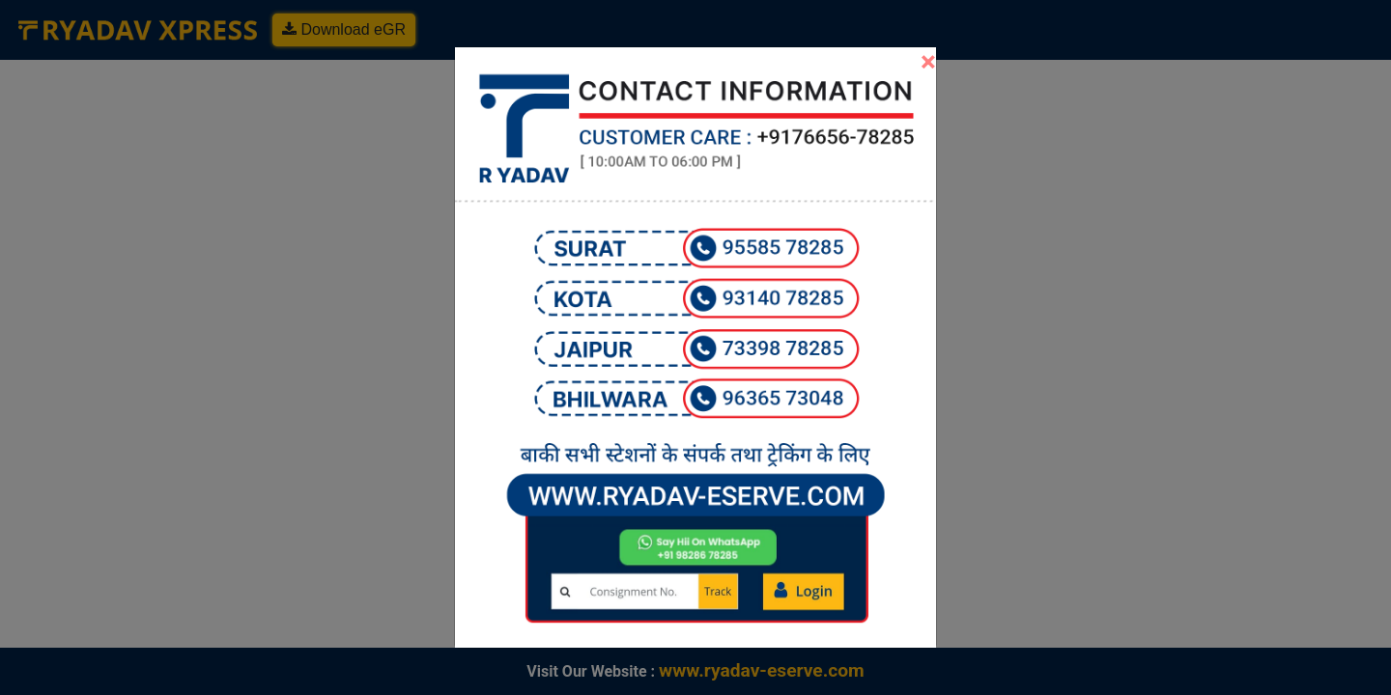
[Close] (928, 61)
